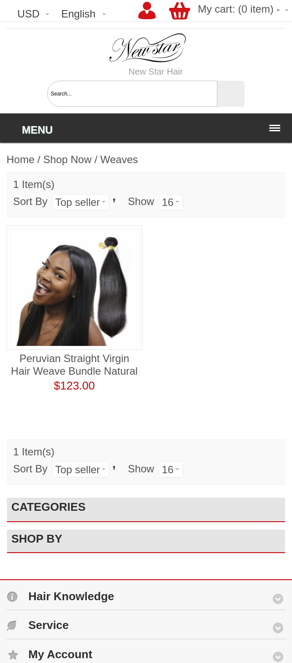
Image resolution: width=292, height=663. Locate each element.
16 (168, 202)
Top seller (77, 202)
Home (20, 159)
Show (141, 201)
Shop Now (67, 159)
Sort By (30, 201)
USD (28, 14)
